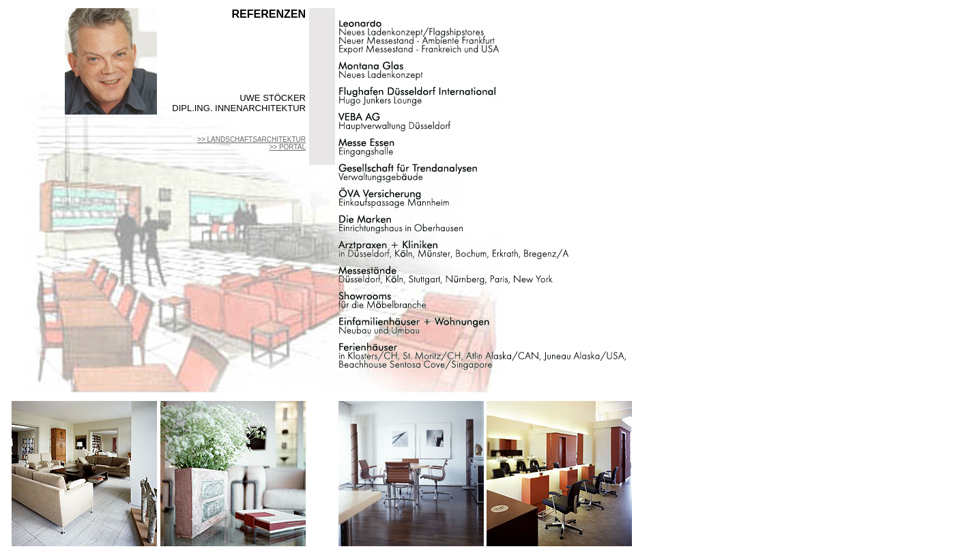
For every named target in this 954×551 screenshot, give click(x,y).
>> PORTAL (287, 147)
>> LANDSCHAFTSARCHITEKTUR (251, 139)
